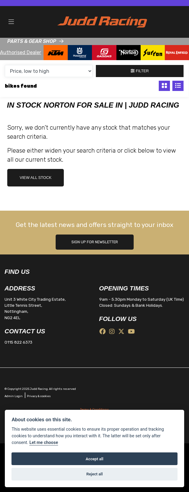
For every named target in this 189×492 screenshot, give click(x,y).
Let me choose (43, 442)
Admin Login (14, 396)
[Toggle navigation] (11, 22)
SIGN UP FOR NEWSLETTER (94, 242)
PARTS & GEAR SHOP (31, 41)
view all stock (35, 177)
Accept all (94, 459)
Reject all (94, 474)
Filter (140, 71)
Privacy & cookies (39, 396)
